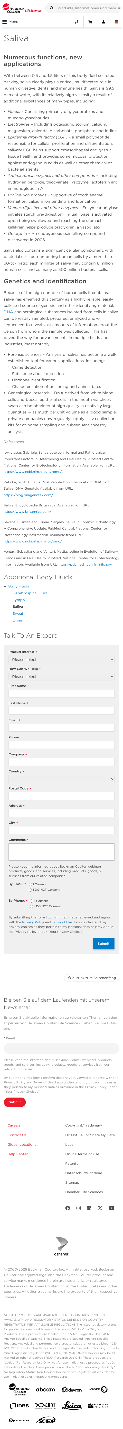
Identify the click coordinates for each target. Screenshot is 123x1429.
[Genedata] (98, 1390)
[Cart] (90, 21)
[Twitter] (100, 1209)
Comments (18, 840)
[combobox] (83, 8)
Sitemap (72, 1182)
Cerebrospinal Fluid (30, 593)
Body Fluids (18, 586)
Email (14, 720)
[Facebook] (67, 1209)
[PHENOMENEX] (19, 1421)
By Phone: (18, 901)
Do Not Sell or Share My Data (90, 1135)
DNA (8, 312)
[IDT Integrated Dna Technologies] (45, 1406)
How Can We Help (25, 669)
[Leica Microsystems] (72, 1406)
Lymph (19, 600)
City (13, 823)
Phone (14, 737)
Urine (17, 620)
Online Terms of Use (82, 1154)
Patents (71, 1163)
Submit (104, 943)
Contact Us (17, 1135)
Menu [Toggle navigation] (10, 21)
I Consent (40, 884)
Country (16, 771)
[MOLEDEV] (98, 1407)
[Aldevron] (72, 1390)
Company (18, 754)
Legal (70, 1144)
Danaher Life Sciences (84, 1192)
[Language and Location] (116, 21)
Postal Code (20, 789)
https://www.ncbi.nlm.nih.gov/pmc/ (33, 472)
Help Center (18, 1154)
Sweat (18, 613)
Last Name (18, 703)
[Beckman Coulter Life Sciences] (22, 8)
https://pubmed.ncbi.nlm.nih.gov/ (85, 564)
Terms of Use (62, 922)
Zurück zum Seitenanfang (91, 977)
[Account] (103, 21)
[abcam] (45, 1390)
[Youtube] (111, 1209)
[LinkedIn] (89, 1209)
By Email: (17, 884)
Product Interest (23, 652)
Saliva (18, 607)
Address (17, 806)
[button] (51, 8)
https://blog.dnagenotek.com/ (28, 495)
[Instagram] (78, 1209)
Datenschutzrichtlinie (83, 1173)
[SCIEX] (45, 1421)
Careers (14, 1125)
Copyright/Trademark (83, 1125)
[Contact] (76, 21)
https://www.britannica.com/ (27, 511)
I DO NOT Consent (46, 890)
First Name (19, 686)
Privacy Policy (33, 922)
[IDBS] (19, 1407)
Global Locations (22, 1144)
